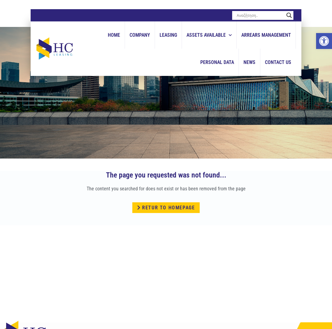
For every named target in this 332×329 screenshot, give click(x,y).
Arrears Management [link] (266, 35)
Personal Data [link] (217, 62)
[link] (324, 41)
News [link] (249, 62)
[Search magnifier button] (289, 15)
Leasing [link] (168, 35)
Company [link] (140, 35)
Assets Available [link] (209, 35)
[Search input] (260, 15)
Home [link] (114, 35)
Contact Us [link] (278, 62)
